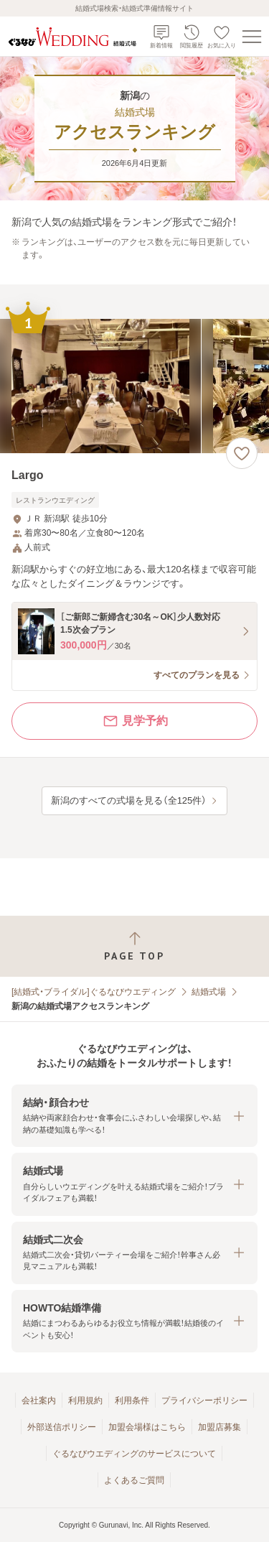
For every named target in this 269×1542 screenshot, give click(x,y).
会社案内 (39, 1400)
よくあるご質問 (134, 1480)
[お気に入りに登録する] (242, 453)
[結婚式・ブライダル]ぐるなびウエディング (93, 992)
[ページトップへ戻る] (134, 946)
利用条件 (132, 1400)
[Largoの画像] (134, 386)
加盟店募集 (219, 1427)
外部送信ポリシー (61, 1427)
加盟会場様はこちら (147, 1427)
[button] (134, 1115)
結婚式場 (209, 992)
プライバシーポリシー (204, 1400)
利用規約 (85, 1400)
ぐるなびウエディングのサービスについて (134, 1454)
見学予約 (135, 721)
